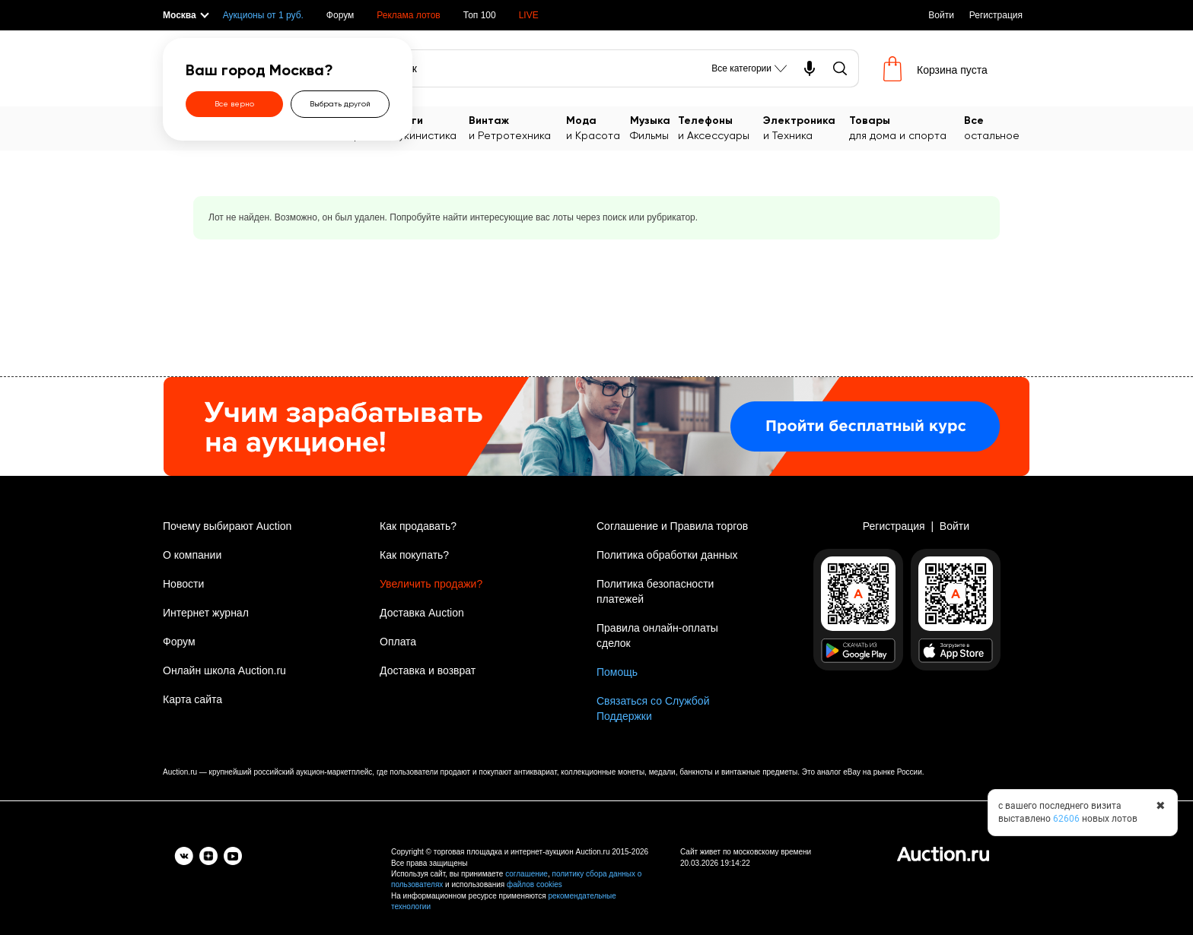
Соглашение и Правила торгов (672, 526)
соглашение (526, 874)
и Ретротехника (517, 127)
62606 (1066, 818)
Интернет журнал (206, 613)
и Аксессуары (720, 127)
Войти (941, 15)
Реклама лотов (408, 15)
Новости (183, 584)
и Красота (598, 127)
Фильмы (654, 127)
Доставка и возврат (428, 670)
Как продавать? (418, 526)
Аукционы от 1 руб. (263, 15)
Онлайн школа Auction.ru (224, 670)
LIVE (529, 15)
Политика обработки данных (666, 555)
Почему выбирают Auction (227, 526)
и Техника (806, 127)
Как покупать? (414, 555)
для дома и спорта (907, 127)
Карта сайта (192, 699)
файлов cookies (534, 884)
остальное (997, 127)
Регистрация (996, 15)
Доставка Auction (422, 613)
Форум (340, 15)
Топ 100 (479, 15)
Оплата (398, 641)
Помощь (617, 672)
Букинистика (431, 127)
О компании (192, 555)
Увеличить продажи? (431, 584)
